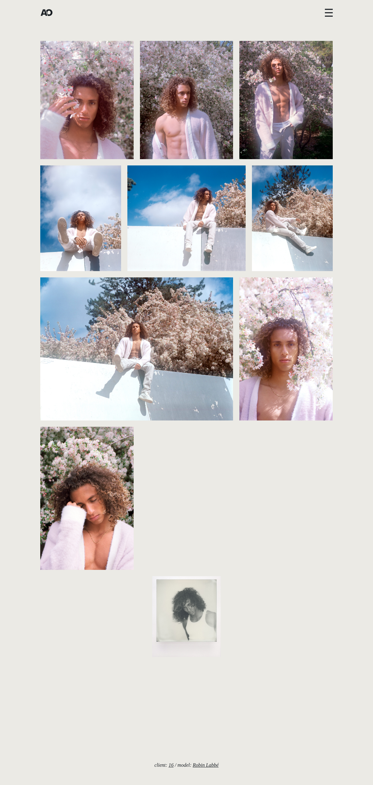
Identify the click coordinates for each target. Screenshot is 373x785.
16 (171, 765)
